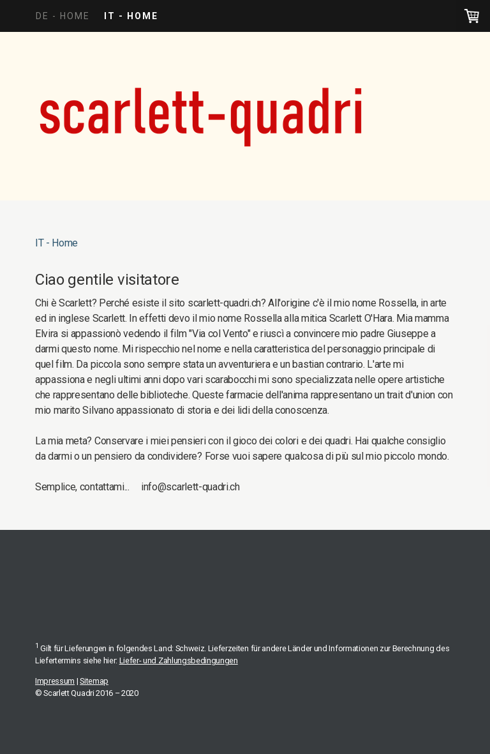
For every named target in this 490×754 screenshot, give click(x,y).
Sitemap (94, 681)
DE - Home (63, 16)
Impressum (55, 681)
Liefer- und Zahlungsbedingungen (178, 660)
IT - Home (131, 16)
